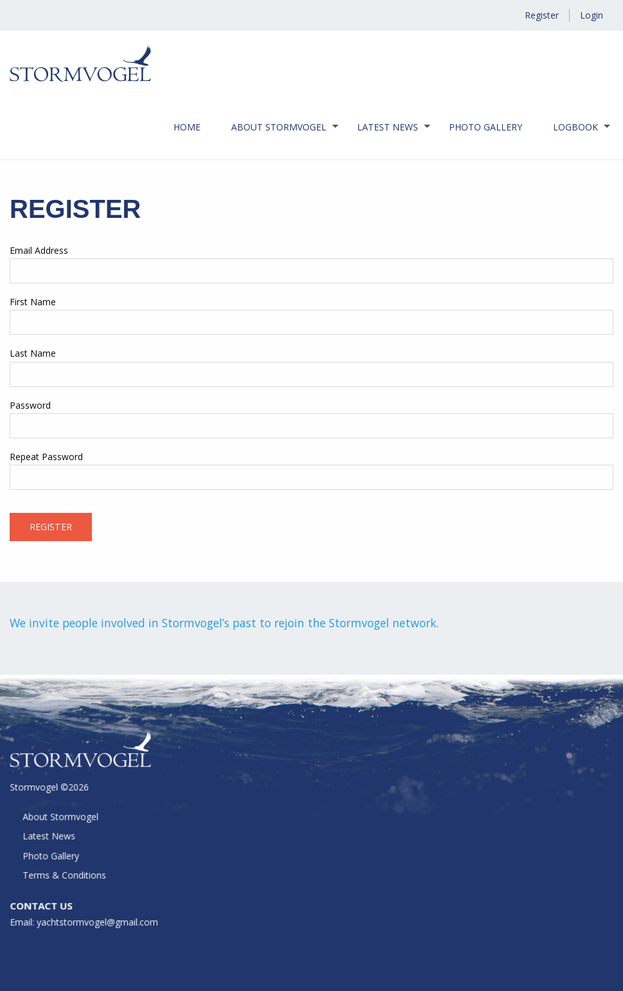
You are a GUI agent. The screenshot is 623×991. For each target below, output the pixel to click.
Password (30, 405)
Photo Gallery (485, 127)
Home (186, 127)
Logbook (575, 127)
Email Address (39, 250)
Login (591, 15)
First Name (33, 302)
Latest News (387, 127)
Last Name (33, 353)
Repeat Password (46, 457)
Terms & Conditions (65, 876)
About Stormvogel (278, 127)
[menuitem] (187, 127)
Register (542, 15)
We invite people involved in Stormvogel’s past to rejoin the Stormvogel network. (224, 622)
